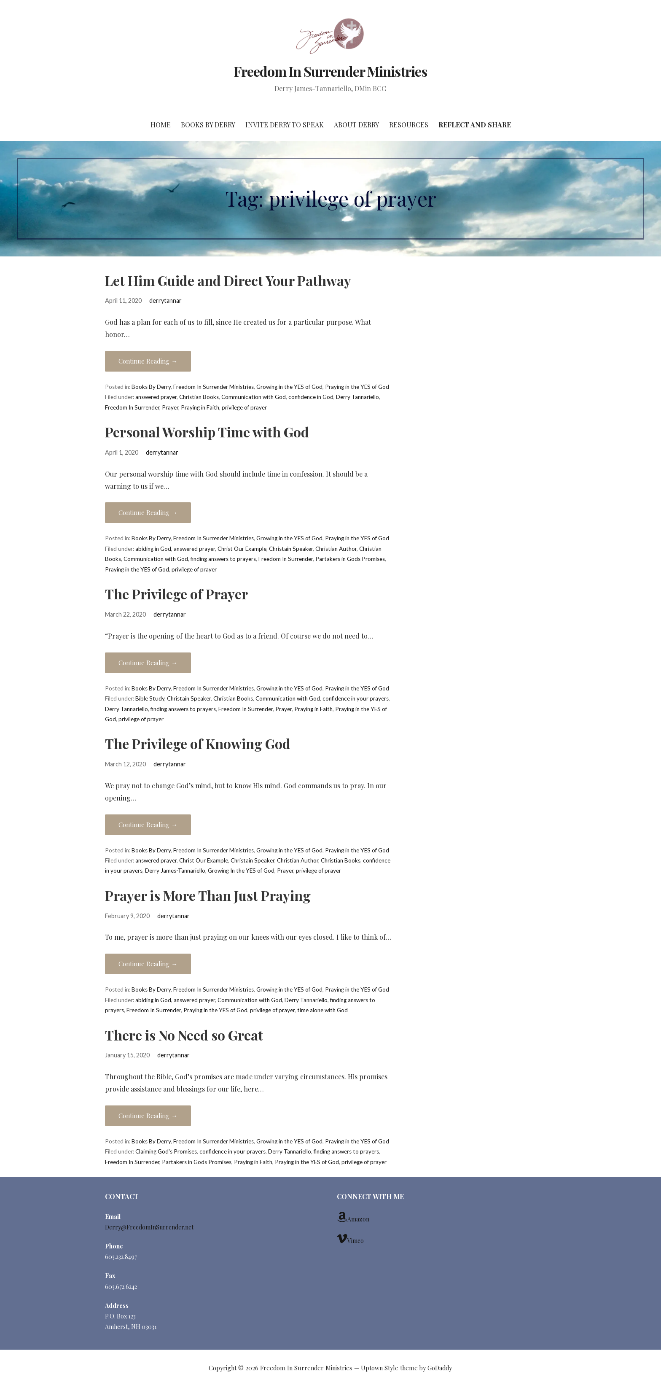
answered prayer (156, 397)
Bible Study (149, 698)
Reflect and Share (474, 124)
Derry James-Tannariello (175, 870)
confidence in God (310, 397)
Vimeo (350, 1239)
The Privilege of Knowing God (197, 743)
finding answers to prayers (223, 558)
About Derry (356, 124)
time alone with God (322, 1010)
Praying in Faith (200, 407)
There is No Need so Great (184, 1035)
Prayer (170, 407)
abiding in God (153, 548)
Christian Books (199, 397)
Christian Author (336, 548)
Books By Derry (208, 124)
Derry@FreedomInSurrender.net (149, 1227)
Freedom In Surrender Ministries (330, 71)
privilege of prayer (244, 407)
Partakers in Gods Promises (350, 558)
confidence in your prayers (355, 698)
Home (160, 124)
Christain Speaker (291, 548)
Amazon (353, 1217)
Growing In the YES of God (241, 870)
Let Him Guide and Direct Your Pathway (228, 280)
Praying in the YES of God (357, 386)
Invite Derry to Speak (284, 124)
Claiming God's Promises (166, 1151)
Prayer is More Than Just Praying (208, 895)
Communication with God (253, 397)
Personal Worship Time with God (207, 432)
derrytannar (165, 300)
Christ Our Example (242, 548)
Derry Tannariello (357, 397)
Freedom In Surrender (132, 407)
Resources (408, 124)
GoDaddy (439, 1368)
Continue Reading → (147, 361)
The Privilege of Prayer (176, 594)
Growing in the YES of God (289, 386)
